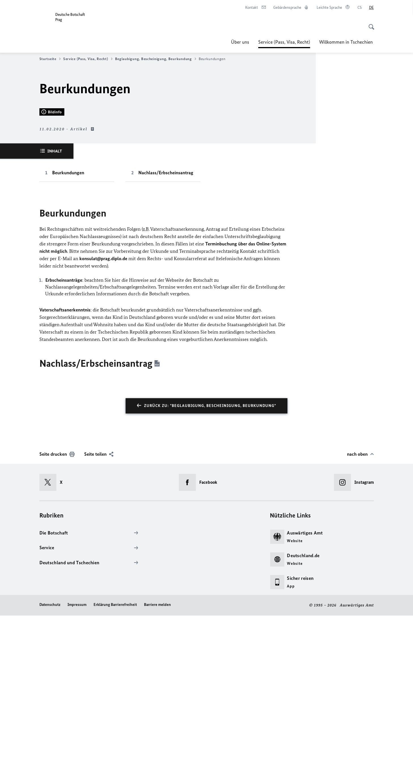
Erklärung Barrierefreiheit (115, 759)
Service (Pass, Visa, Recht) (284, 42)
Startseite (50, 58)
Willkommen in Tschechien (346, 42)
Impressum (76, 759)
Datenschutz (49, 759)
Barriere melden (157, 759)
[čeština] (359, 7)
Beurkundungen (68, 327)
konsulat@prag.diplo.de (103, 413)
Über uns (240, 42)
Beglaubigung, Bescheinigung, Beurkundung (155, 58)
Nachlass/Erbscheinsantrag (165, 327)
